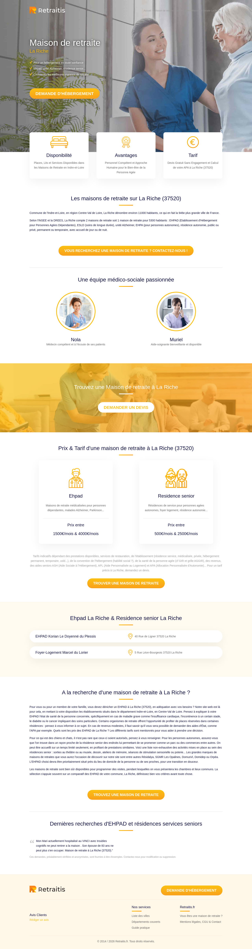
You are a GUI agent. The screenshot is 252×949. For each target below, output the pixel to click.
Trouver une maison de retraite (126, 583)
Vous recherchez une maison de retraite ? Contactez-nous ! (126, 251)
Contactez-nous (132, 857)
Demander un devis (126, 407)
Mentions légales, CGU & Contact (200, 921)
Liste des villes (141, 915)
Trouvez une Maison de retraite (125, 795)
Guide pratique (141, 927)
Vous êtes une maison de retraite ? (201, 915)
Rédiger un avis (39, 919)
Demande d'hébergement (64, 93)
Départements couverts (146, 921)
